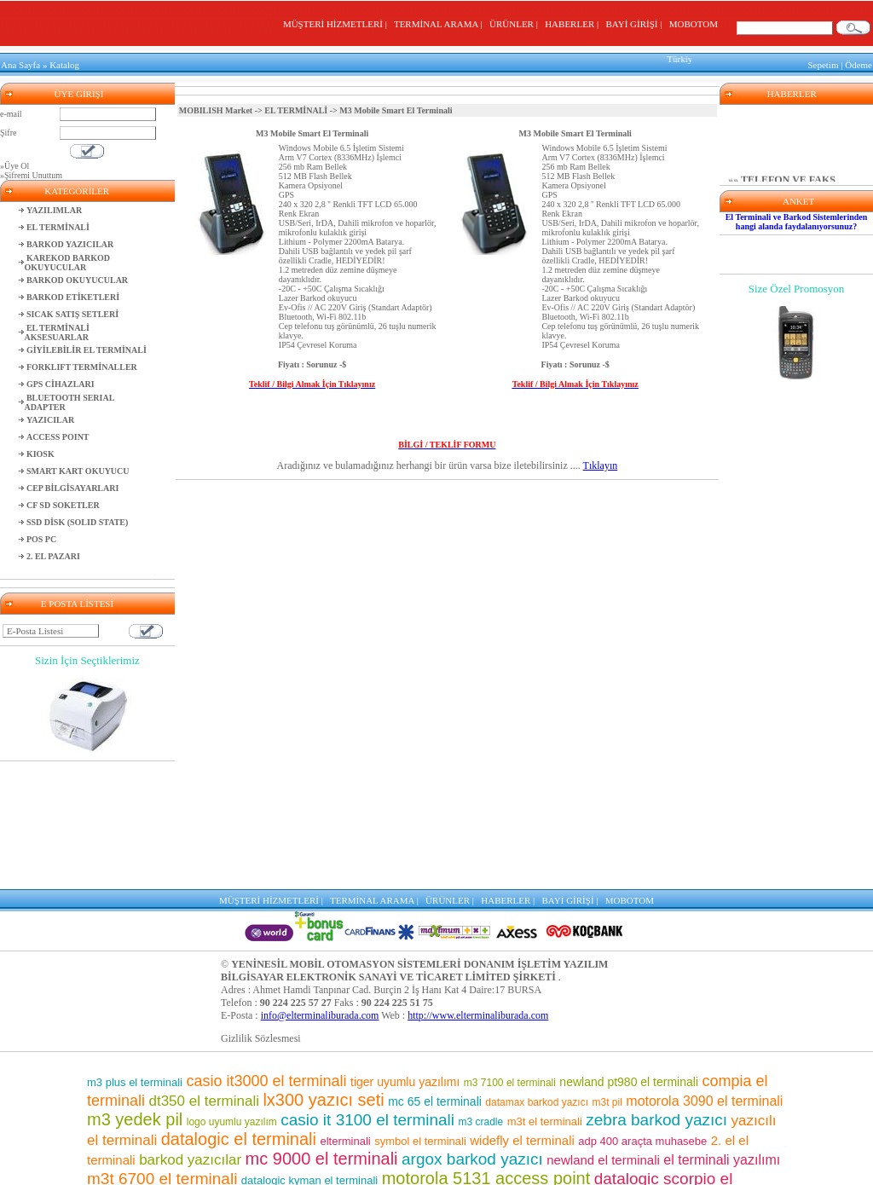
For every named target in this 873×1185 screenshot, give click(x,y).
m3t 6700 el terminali (162, 1051)
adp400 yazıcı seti (669, 1128)
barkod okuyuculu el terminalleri (242, 1163)
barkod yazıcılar (190, 1032)
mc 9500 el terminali (510, 1071)
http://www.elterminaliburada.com (478, 887)
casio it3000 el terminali (266, 953)
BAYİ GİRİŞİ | (635, 24)
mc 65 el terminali (435, 973)
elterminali (345, 1013)
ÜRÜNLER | (515, 24)
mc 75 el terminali (661, 1109)
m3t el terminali (544, 993)
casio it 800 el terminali (662, 1070)
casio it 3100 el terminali (367, 992)
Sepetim (822, 63)
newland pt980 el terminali (628, 954)
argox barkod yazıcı (472, 1031)
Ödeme (858, 63)
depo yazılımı (296, 1071)
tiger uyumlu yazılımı (405, 954)
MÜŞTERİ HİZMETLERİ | (337, 24)
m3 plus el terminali (134, 954)
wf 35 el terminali (395, 1071)
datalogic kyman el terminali (309, 1052)
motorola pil (161, 1110)
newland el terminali (603, 1032)
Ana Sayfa (20, 63)
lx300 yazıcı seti (323, 971)
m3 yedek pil (134, 991)
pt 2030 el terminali (299, 1146)
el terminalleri (445, 1109)
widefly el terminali (522, 1012)
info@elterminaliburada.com (320, 887)
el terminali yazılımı (721, 1032)
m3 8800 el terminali (579, 1164)
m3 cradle (481, 994)
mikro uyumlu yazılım (224, 1091)
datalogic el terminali (238, 1011)
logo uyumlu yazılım (232, 994)
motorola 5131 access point (486, 1050)
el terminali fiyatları (189, 1146)
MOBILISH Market (215, 106)
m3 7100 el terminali (510, 955)
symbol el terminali (420, 1013)
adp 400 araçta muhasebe (642, 1013)
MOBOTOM (693, 24)
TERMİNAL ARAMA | (440, 24)
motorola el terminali (391, 1164)
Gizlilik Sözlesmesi (261, 910)
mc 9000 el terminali (322, 1030)
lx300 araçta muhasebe (691, 1165)
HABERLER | (574, 24)
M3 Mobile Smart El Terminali (312, 129)
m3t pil (607, 974)
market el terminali (307, 1130)
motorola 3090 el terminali (704, 973)
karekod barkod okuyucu (421, 1129)
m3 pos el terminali (247, 1109)
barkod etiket (201, 1070)
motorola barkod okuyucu (442, 1146)
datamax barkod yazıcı (536, 974)
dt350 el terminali (203, 973)
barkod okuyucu (547, 1109)
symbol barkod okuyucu (603, 1090)
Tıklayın (600, 461)
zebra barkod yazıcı (656, 992)
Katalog (64, 63)
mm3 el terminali (352, 1109)
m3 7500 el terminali (450, 1089)
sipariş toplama (324, 1090)
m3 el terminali (484, 1164)
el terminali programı (590, 1146)
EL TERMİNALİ (295, 106)
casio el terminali (546, 1128)
